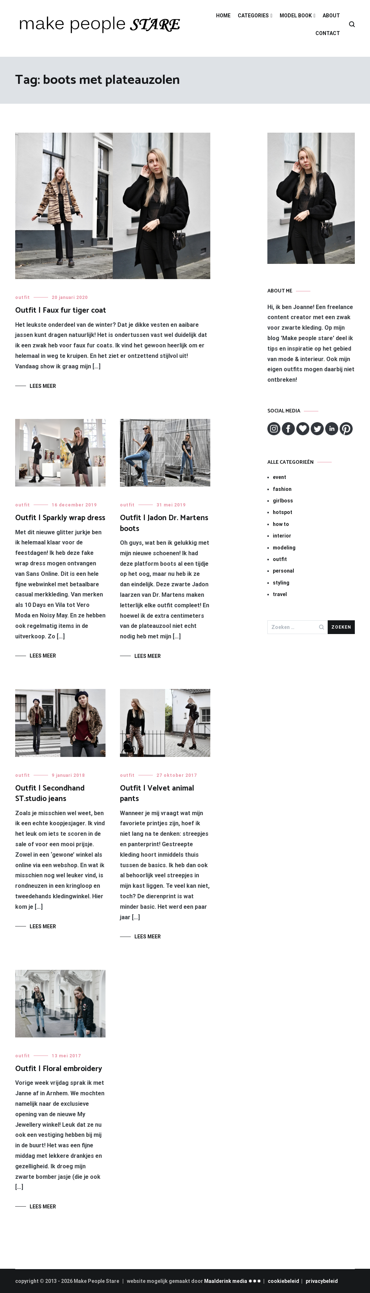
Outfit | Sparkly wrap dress (60, 518)
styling (281, 583)
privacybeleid (322, 1281)
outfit (22, 297)
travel (280, 594)
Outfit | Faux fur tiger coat (60, 310)
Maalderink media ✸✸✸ (232, 1281)
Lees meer (43, 386)
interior (282, 536)
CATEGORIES (253, 15)
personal (283, 571)
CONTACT (327, 33)
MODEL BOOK (296, 15)
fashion (282, 489)
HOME (223, 15)
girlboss (283, 501)
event (279, 477)
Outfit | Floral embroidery (58, 1069)
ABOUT (331, 15)
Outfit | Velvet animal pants (157, 793)
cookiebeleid (283, 1281)
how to (281, 524)
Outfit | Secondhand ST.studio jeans (50, 793)
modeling (284, 548)
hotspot (282, 512)
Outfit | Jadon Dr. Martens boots (164, 523)
